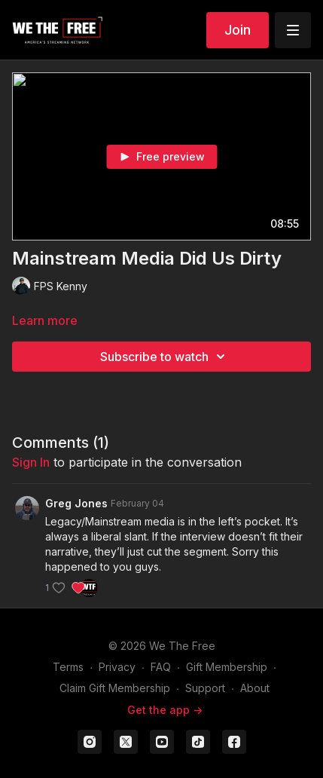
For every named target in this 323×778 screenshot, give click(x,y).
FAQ (161, 666)
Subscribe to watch (165, 357)
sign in (31, 462)
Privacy (117, 666)
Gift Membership (226, 666)
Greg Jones (76, 503)
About (255, 688)
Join (237, 30)
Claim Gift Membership (114, 688)
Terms (68, 666)
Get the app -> (165, 709)
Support (205, 688)
